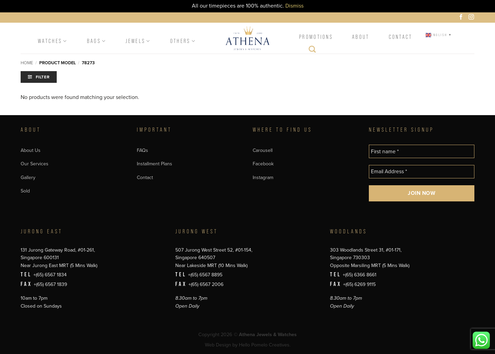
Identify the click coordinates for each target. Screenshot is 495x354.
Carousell (263, 150)
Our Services (34, 164)
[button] (39, 77)
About (361, 37)
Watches (53, 41)
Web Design (218, 345)
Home (27, 63)
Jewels (138, 41)
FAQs (142, 150)
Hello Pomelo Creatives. (264, 345)
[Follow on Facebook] (462, 17)
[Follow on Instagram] (472, 17)
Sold (25, 191)
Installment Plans (154, 164)
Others (183, 41)
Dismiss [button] (294, 5)
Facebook (263, 164)
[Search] (313, 51)
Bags (97, 41)
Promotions (316, 37)
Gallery (28, 177)
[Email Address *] (422, 171)
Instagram (263, 177)
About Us (31, 150)
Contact (400, 37)
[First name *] (422, 151)
